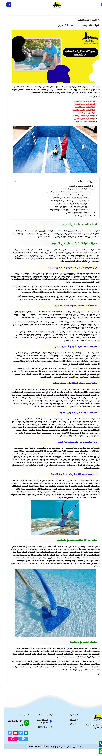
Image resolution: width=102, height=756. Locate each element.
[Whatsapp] (14, 732)
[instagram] (17, 746)
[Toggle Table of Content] (10, 181)
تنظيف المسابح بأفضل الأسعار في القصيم (64, 208)
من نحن (68, 732)
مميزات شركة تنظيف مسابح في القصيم (70, 190)
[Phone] (37, 736)
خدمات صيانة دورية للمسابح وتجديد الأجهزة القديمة (60, 216)
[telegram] (22, 746)
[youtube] (12, 741)
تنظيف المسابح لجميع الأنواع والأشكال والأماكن (62, 201)
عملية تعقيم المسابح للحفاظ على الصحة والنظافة (60, 205)
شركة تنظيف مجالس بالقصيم (79, 116)
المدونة (68, 729)
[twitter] (17, 741)
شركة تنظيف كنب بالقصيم (81, 104)
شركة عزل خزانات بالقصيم (81, 121)
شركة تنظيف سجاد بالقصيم (80, 101)
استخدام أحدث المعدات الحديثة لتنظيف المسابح (61, 197)
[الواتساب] (97, 751)
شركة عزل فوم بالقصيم (82, 113)
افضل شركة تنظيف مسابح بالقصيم (72, 220)
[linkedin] (7, 741)
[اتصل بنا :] (97, 744)
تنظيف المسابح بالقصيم (77, 223)
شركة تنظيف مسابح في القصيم (74, 186)
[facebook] (22, 741)
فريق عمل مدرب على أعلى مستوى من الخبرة (63, 212)
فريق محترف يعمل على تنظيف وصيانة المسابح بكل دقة (57, 193)
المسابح (38, 240)
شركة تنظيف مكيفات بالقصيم (79, 110)
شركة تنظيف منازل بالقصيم (80, 119)
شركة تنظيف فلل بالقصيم (81, 107)
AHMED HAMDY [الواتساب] (30, 753)
